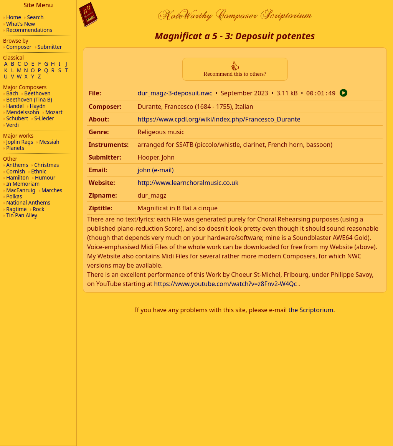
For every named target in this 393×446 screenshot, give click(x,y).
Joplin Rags (19, 141)
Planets (15, 147)
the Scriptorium (311, 309)
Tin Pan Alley (21, 215)
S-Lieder (44, 118)
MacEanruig (20, 190)
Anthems (17, 164)
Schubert (17, 118)
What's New (20, 23)
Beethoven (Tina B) (29, 99)
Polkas (14, 196)
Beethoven (37, 93)
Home (13, 17)
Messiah (49, 141)
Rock (38, 209)
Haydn (38, 106)
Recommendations (29, 29)
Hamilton (17, 177)
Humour (45, 177)
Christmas (46, 164)
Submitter (50, 46)
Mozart (54, 112)
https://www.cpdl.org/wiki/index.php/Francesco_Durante (219, 118)
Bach (12, 93)
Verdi (12, 124)
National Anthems (28, 202)
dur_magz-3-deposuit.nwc (175, 93)
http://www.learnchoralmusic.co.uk (188, 182)
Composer (18, 46)
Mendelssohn (22, 112)
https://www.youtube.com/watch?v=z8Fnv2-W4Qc (225, 283)
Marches (51, 190)
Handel (15, 106)
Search (35, 17)
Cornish (15, 171)
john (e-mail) (156, 169)
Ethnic (38, 171)
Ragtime (16, 209)
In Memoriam (23, 183)
